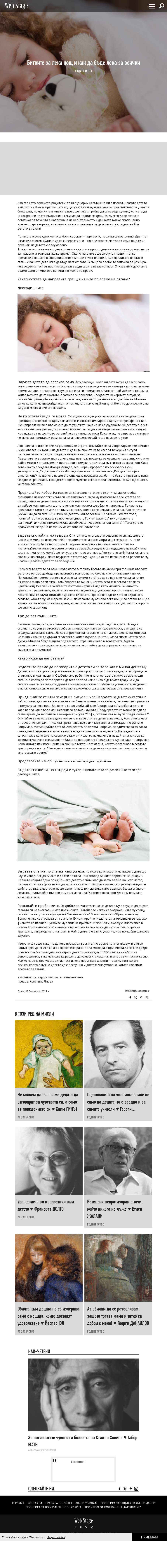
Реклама (18, 1503)
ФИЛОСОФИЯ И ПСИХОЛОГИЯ (42, 1450)
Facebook (130, 998)
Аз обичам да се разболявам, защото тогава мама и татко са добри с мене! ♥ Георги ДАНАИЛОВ (118, 1316)
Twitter (135, 997)
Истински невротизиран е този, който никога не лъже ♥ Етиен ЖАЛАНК (114, 1209)
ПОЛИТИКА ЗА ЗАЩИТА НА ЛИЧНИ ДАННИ (128, 1503)
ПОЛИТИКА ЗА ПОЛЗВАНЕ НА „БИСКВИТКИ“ (113, 1507)
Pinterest (86, 1527)
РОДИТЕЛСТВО (83, 71)
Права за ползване (58, 1503)
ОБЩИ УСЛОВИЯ (86, 1503)
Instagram (146, 998)
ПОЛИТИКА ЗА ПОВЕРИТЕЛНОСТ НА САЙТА (53, 1507)
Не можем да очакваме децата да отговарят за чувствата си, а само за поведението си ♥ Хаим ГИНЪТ (48, 1102)
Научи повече (56, 1537)
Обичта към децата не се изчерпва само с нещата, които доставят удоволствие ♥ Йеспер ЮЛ (48, 1316)
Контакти (34, 1503)
